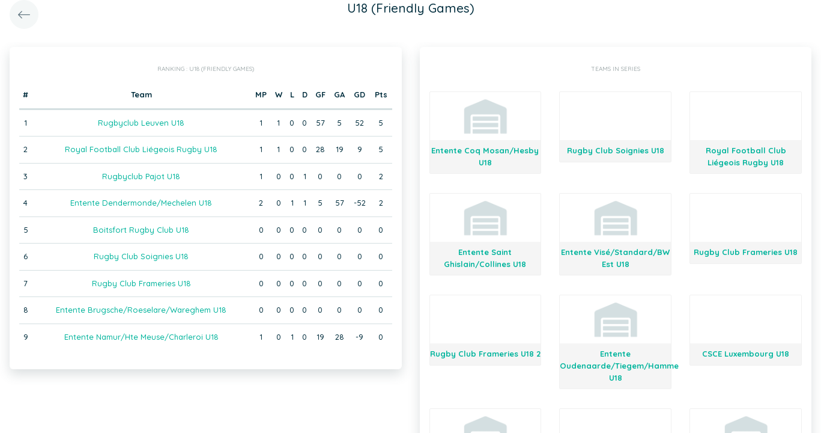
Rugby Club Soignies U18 (141, 256)
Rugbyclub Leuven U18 (141, 122)
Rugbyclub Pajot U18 (141, 176)
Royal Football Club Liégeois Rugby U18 (141, 149)
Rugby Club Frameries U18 (141, 283)
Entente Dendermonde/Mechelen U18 (141, 202)
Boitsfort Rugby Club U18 (141, 230)
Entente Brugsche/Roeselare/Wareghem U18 (141, 310)
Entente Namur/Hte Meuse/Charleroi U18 (141, 337)
